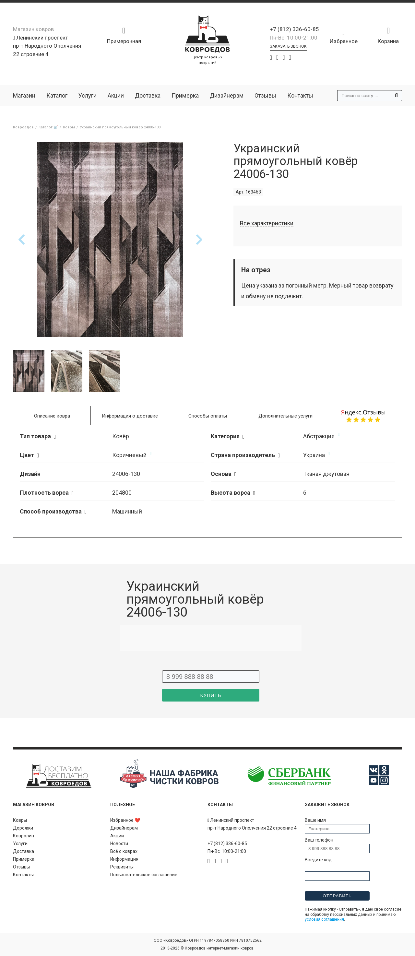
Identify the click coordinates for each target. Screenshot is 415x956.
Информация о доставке (130, 416)
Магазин (24, 95)
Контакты (300, 95)
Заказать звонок (288, 46)
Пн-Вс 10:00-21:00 (293, 37)
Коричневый (129, 455)
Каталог (56, 95)
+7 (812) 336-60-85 (294, 29)
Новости (119, 843)
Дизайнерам (226, 95)
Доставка (147, 95)
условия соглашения (324, 919)
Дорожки (23, 828)
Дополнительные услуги (285, 416)
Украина (314, 455)
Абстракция (319, 436)
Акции (116, 95)
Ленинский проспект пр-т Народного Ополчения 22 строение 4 (47, 45)
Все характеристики (266, 223)
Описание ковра (52, 416)
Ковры (20, 820)
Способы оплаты (207, 416)
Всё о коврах (123, 851)
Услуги (87, 95)
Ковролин (23, 835)
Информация (124, 859)
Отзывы (265, 95)
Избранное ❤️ (125, 820)
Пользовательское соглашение (143, 874)
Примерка (185, 95)
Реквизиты (122, 866)
